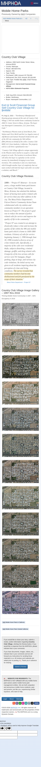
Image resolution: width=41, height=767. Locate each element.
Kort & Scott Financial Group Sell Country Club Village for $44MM (18, 108)
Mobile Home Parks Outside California (15, 629)
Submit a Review (20, 667)
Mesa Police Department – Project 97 (19, 282)
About (12, 699)
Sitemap (19, 699)
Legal (5, 699)
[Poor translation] (7, 728)
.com (15, 707)
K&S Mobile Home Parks (13, 18)
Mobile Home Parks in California (13, 622)
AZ (26, 18)
